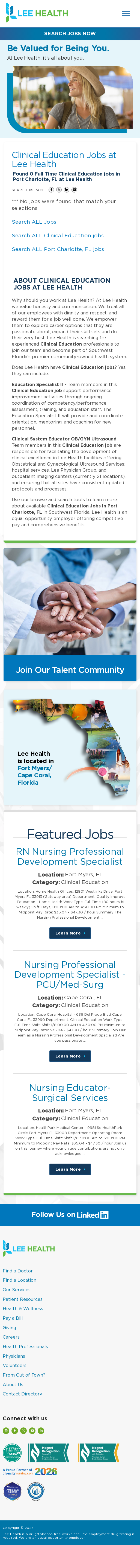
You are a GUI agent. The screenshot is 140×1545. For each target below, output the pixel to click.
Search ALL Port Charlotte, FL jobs (58, 249)
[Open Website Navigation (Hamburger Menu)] (126, 13)
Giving (9, 1327)
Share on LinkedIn (66, 189)
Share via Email (74, 189)
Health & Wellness (23, 1308)
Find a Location (19, 1280)
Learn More (73, 935)
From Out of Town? (24, 1374)
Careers (11, 1336)
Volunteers (14, 1365)
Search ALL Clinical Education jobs (58, 235)
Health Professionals (25, 1346)
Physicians (14, 1356)
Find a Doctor (18, 1270)
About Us (13, 1384)
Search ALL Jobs (34, 221)
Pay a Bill (13, 1318)
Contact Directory (22, 1393)
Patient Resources (23, 1299)
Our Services (17, 1289)
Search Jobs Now (70, 33)
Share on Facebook (51, 189)
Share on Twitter (59, 189)
